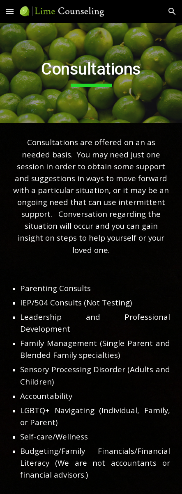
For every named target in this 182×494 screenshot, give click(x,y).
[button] (10, 11)
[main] (91, 73)
